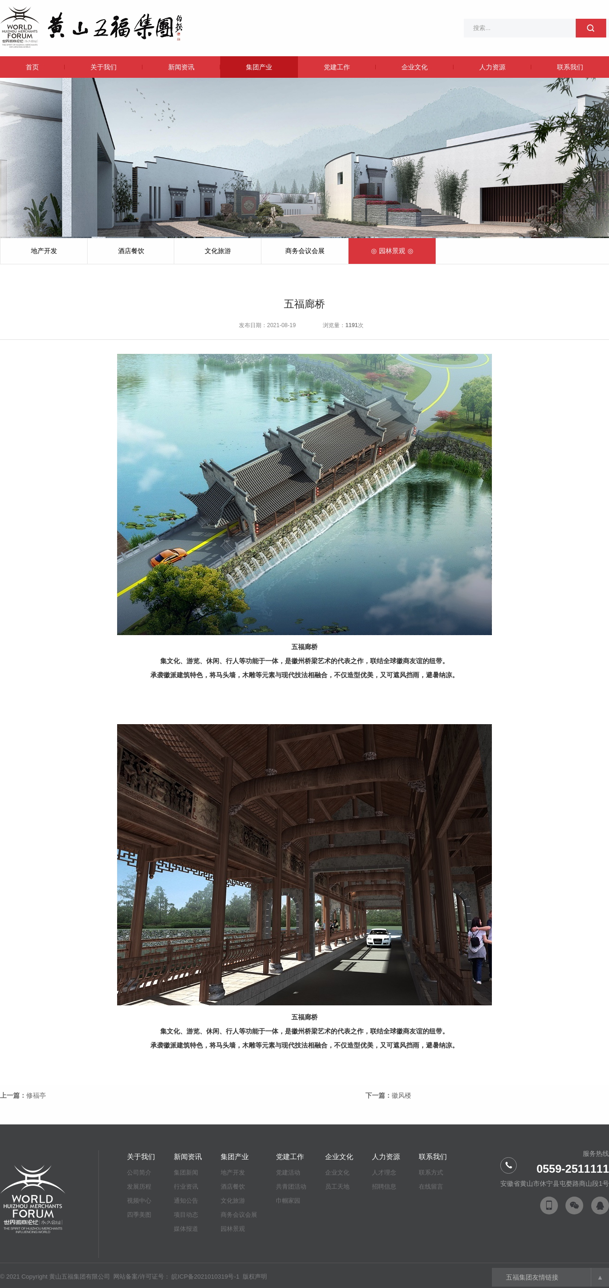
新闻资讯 (181, 67)
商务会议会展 (305, 251)
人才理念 (384, 1172)
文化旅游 (218, 251)
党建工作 (337, 67)
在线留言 (431, 1186)
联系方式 (431, 1172)
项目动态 (186, 1214)
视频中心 (139, 1200)
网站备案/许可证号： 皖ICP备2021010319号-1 (177, 1276)
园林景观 (392, 251)
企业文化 (414, 67)
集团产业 (259, 67)
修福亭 (36, 1095)
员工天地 (337, 1186)
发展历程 (139, 1186)
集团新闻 (186, 1172)
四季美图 (139, 1214)
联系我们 (570, 67)
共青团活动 (291, 1186)
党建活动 (288, 1172)
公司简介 (139, 1172)
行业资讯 (186, 1186)
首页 (32, 67)
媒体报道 (186, 1228)
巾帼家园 (288, 1200)
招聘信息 (384, 1186)
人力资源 (492, 67)
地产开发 (44, 251)
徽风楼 (401, 1095)
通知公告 (186, 1200)
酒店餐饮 (131, 251)
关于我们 (103, 67)
